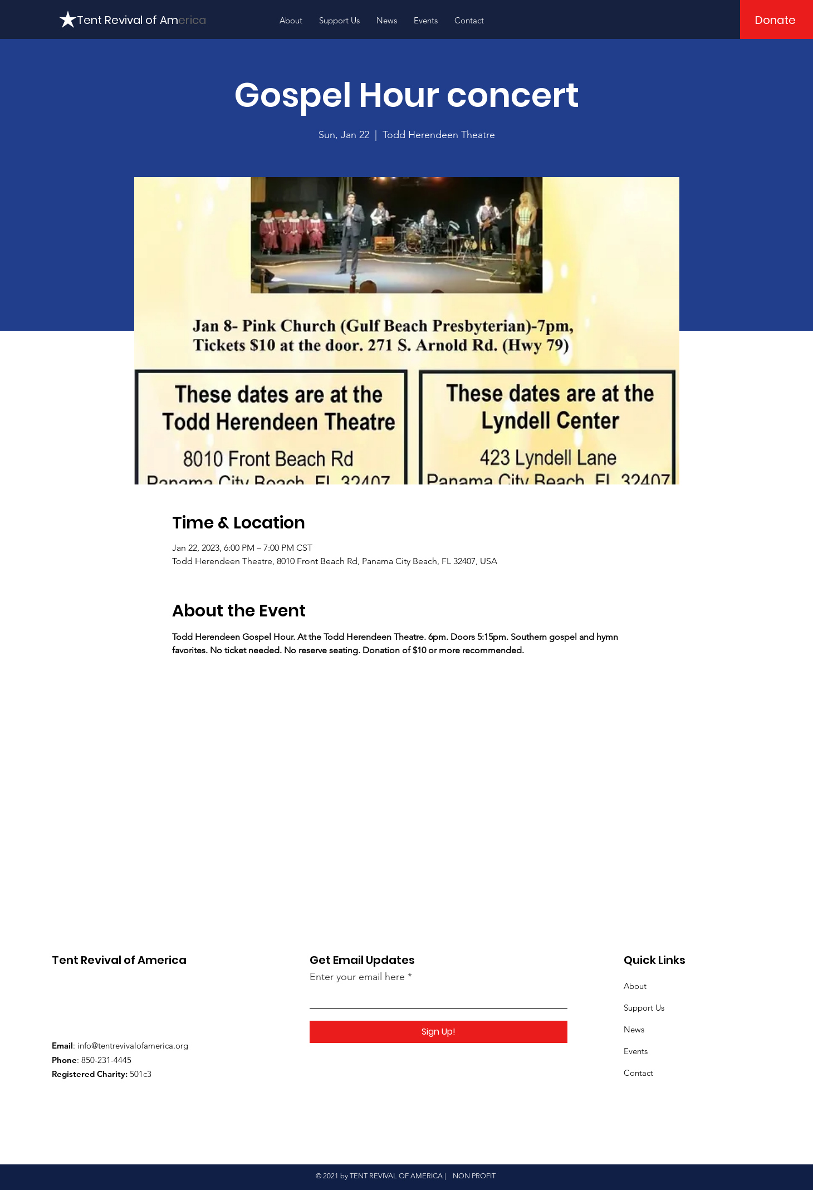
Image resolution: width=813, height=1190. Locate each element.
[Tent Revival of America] (142, 20)
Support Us (644, 1007)
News (634, 1029)
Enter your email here (357, 977)
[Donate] (775, 20)
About (635, 986)
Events (636, 1051)
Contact (638, 1072)
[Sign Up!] (438, 1032)
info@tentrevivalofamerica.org (132, 1045)
